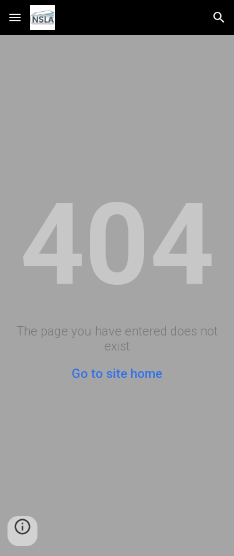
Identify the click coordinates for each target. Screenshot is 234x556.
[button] (15, 17)
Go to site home (117, 373)
